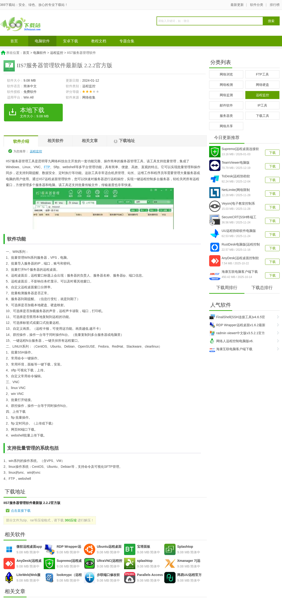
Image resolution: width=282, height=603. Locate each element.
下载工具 (262, 116)
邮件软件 (226, 105)
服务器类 (226, 116)
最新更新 (237, 5)
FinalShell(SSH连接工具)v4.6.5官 (237, 317)
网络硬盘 (262, 85)
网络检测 (226, 85)
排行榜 (275, 5)
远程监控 (56, 53)
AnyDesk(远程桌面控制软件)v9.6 (240, 258)
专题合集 (126, 41)
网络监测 (226, 95)
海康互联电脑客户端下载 (230, 349)
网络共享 (226, 126)
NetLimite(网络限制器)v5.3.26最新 (236, 190)
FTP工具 (262, 74)
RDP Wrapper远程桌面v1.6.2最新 (237, 325)
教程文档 (98, 41)
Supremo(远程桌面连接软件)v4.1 (240, 149)
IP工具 (262, 105)
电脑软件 (42, 41)
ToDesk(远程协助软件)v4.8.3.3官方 (236, 176)
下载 (272, 153)
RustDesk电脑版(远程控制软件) (241, 244)
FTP (47, 167)
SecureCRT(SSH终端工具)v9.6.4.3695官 (239, 217)
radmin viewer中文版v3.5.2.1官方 (237, 333)
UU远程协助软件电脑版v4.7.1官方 (239, 231)
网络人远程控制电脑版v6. (231, 341)
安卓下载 (70, 41)
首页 (14, 41)
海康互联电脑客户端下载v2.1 (240, 272)
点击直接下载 (21, 510)
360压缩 (71, 520)
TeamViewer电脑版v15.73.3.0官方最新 (236, 163)
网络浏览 (226, 74)
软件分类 (256, 5)
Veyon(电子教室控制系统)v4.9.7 (238, 204)
